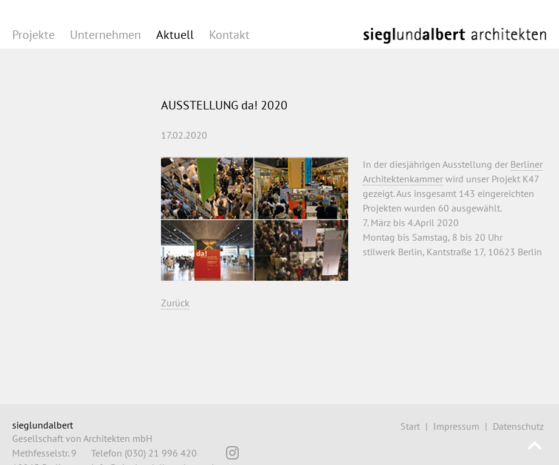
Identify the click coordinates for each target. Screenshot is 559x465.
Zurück (175, 303)
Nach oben (535, 447)
